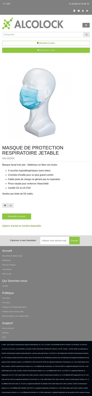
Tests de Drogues (9, 265)
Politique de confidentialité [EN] (14, 307)
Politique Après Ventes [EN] (12, 312)
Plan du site (6, 274)
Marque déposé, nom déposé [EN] (15, 316)
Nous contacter (8, 328)
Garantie (5, 333)
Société (5, 286)
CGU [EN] (6, 298)
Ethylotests (6, 260)
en (8, 4)
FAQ (4, 337)
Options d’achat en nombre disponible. (22, 226)
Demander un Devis (46, 43)
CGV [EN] (6, 303)
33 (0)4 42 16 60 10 (79, 4)
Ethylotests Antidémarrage (12, 256)
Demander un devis (16, 216)
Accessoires (7, 269)
